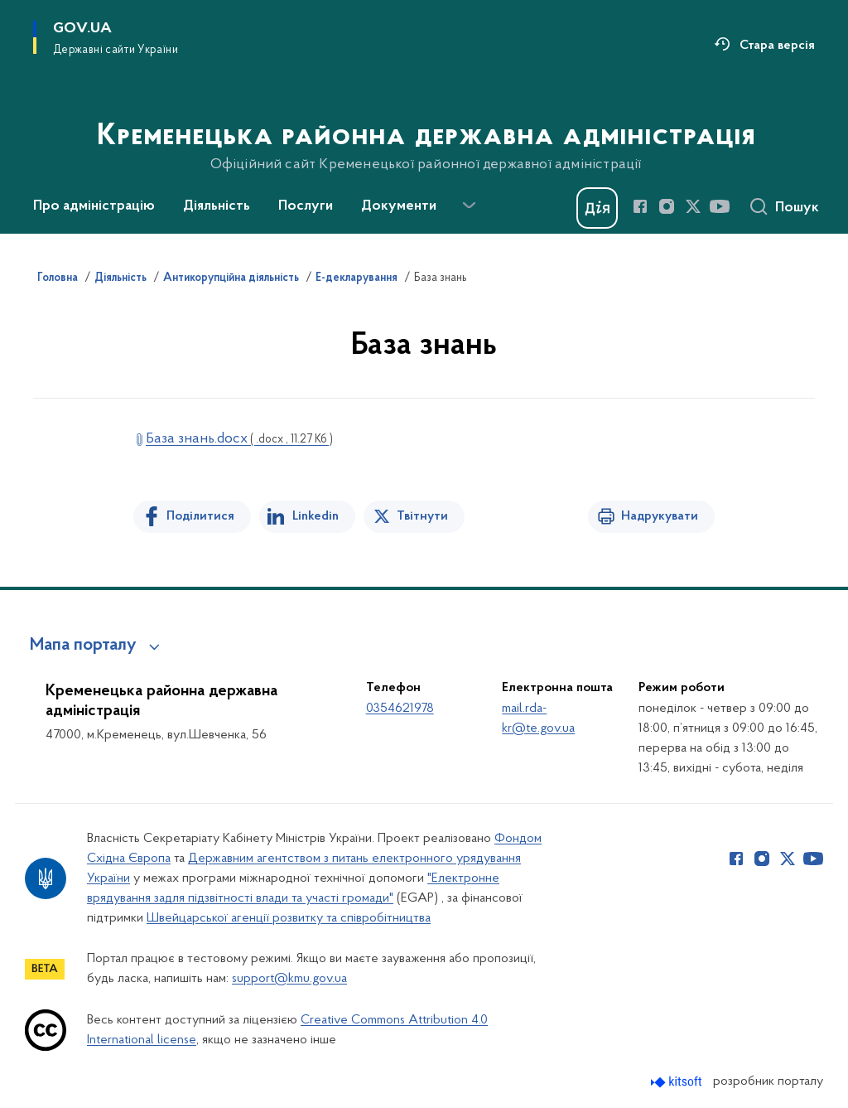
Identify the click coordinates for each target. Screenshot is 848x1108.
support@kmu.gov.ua (289, 978)
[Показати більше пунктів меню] (468, 205)
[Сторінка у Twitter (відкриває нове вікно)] (693, 206)
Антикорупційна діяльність (231, 278)
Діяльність (120, 278)
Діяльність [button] (216, 206)
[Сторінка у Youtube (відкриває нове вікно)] (720, 206)
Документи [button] (398, 206)
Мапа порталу (83, 645)
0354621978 (400, 708)
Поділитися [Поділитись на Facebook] (200, 516)
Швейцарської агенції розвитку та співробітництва (289, 918)
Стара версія (777, 45)
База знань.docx (239, 439)
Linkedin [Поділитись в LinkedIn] (315, 516)
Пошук (797, 208)
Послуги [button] (305, 206)
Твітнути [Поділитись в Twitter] (422, 516)
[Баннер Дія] (597, 208)
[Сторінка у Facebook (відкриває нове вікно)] (640, 206)
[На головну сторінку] (424, 115)
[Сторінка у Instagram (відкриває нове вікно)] (667, 206)
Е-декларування (357, 278)
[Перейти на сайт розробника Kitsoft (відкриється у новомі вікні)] (678, 1082)
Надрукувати (659, 516)
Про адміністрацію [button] (94, 206)
